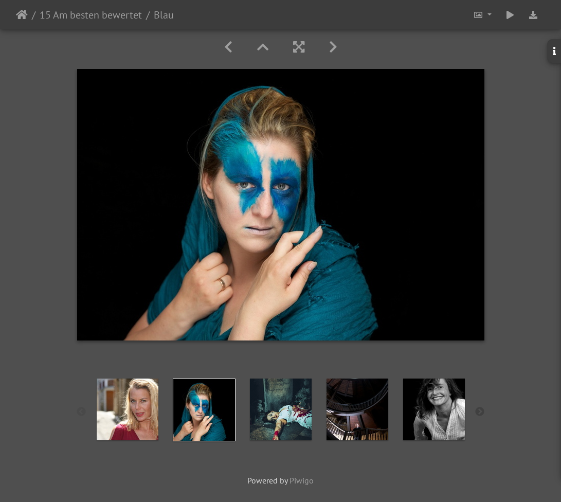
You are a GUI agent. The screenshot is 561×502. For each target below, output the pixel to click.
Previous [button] (81, 412)
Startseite (22, 15)
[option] (127, 409)
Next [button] (480, 412)
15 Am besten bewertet (91, 15)
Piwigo (301, 480)
